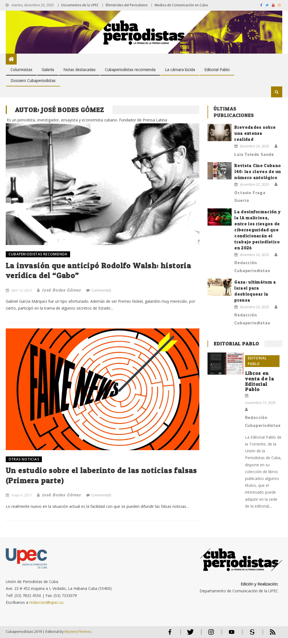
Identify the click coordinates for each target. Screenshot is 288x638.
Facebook (170, 634)
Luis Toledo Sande (254, 154)
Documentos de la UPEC (80, 5)
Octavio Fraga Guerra (249, 196)
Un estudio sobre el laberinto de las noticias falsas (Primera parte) (101, 475)
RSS (269, 634)
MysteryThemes (78, 631)
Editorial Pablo (217, 69)
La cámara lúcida (180, 69)
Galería (48, 69)
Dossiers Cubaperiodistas (33, 80)
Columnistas (21, 69)
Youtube (231, 634)
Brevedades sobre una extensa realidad (255, 133)
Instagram (211, 634)
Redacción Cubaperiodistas (252, 266)
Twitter (189, 634)
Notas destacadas (79, 69)
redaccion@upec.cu (46, 602)
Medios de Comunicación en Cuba (181, 5)
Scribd (250, 634)
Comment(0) (101, 290)
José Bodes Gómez (61, 290)
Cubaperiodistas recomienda (130, 69)
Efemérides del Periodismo (127, 5)
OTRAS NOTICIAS (23, 459)
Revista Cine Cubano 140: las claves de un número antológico (257, 171)
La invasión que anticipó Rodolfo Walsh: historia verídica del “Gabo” (98, 270)
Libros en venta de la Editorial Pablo (259, 381)
